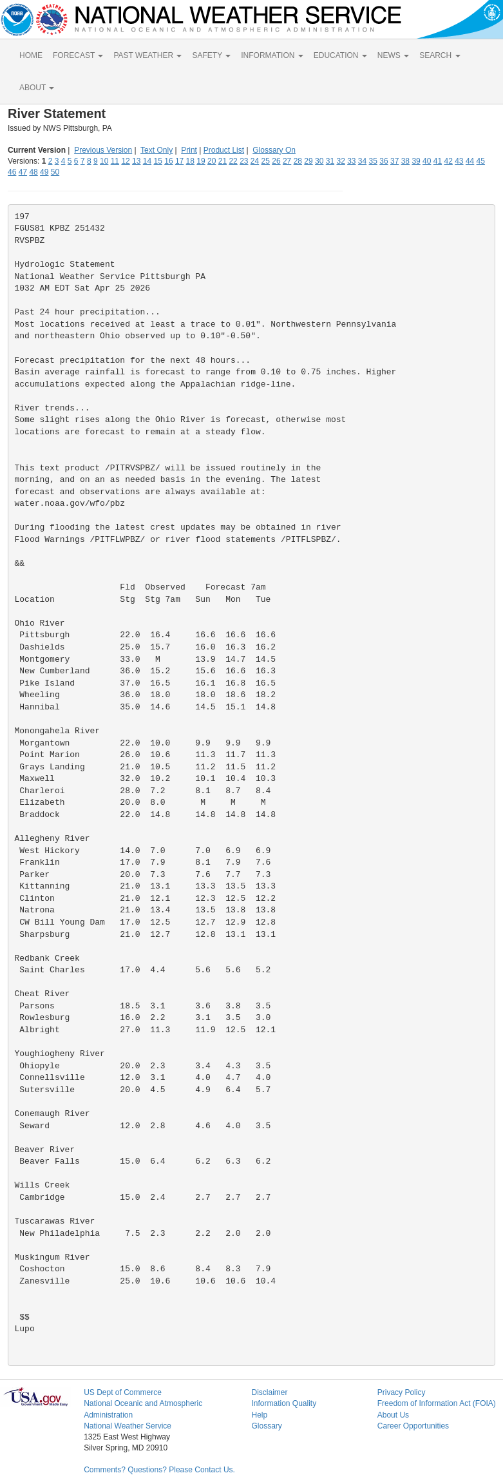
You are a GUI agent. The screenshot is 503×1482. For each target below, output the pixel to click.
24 (255, 161)
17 (179, 161)
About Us (393, 1414)
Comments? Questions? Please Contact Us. (159, 1469)
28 (298, 161)
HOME (31, 55)
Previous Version (103, 150)
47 (23, 172)
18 (190, 161)
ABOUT (36, 87)
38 (405, 161)
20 (211, 161)
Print (189, 150)
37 (394, 161)
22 (233, 161)
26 (276, 161)
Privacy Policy (401, 1392)
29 (308, 161)
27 (287, 161)
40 (426, 161)
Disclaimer (269, 1392)
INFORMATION (272, 55)
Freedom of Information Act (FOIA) (436, 1403)
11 (115, 161)
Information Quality (283, 1403)
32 (340, 161)
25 (265, 161)
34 (362, 161)
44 (470, 161)
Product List (224, 150)
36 (383, 161)
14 (147, 161)
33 (351, 161)
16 (168, 161)
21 (222, 161)
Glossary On (274, 150)
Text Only (156, 150)
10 (104, 161)
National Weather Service (127, 1425)
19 (200, 161)
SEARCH (439, 55)
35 (373, 161)
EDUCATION (340, 55)
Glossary (266, 1425)
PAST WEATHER (147, 55)
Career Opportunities (413, 1425)
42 (448, 161)
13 (136, 161)
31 (330, 161)
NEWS (393, 55)
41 (437, 161)
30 (319, 161)
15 (158, 161)
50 (55, 172)
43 (459, 161)
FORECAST (78, 55)
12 (125, 161)
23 (244, 161)
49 (44, 172)
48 (33, 172)
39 (416, 161)
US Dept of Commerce (123, 1392)
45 (481, 161)
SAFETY (211, 55)
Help (259, 1414)
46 (12, 172)
